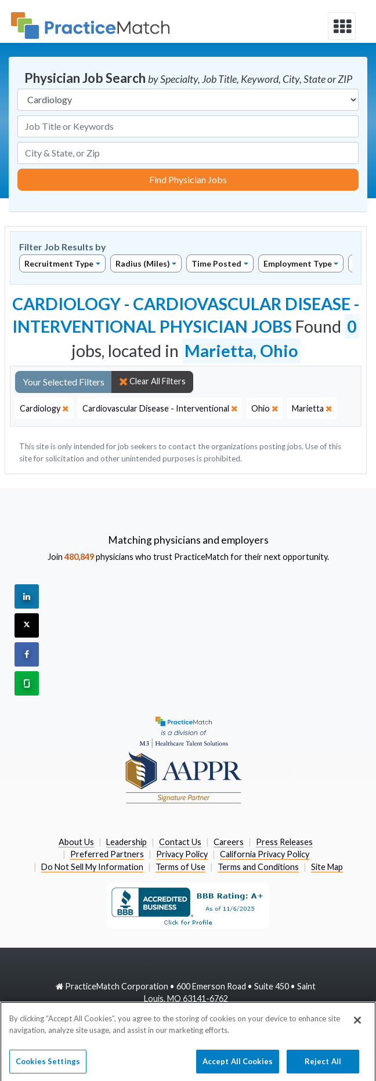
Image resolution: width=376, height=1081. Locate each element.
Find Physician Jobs (188, 179)
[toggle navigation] (342, 26)
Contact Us (180, 842)
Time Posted (216, 263)
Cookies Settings (48, 1064)
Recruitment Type (58, 263)
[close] (44, 408)
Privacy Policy (182, 854)
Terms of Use (180, 867)
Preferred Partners (107, 854)
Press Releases (284, 842)
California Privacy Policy (264, 854)
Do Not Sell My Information (92, 867)
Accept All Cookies (238, 1064)
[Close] (357, 1024)
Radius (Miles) (142, 263)
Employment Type (297, 263)
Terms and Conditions (258, 867)
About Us (76, 842)
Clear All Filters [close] (152, 381)
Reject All (323, 1064)
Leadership (126, 842)
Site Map (327, 867)
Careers (229, 842)
